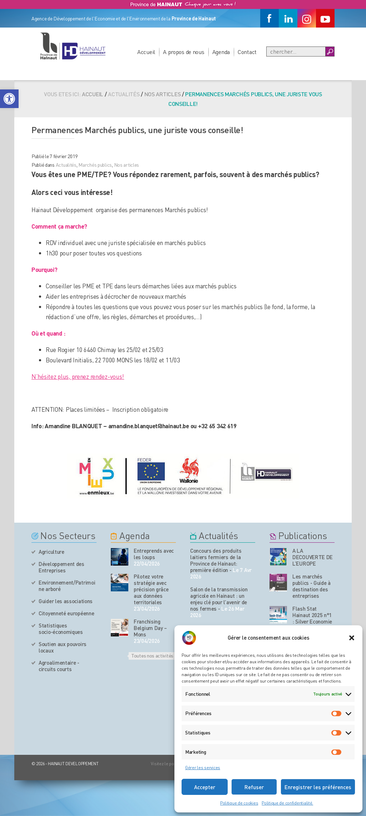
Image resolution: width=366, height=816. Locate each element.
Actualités (66, 164)
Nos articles (162, 94)
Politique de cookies (239, 803)
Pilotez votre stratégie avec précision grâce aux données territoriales (151, 589)
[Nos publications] (278, 557)
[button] (9, 98)
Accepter (204, 787)
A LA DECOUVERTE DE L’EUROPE (312, 557)
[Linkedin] (288, 18)
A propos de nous (183, 51)
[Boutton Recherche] (329, 51)
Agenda (221, 51)
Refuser (254, 787)
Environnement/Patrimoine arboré (67, 585)
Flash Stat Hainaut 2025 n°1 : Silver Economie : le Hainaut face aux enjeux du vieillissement (312, 624)
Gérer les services (202, 767)
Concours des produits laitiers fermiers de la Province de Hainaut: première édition (216, 560)
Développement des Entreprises (61, 567)
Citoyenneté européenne (66, 613)
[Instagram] (306, 18)
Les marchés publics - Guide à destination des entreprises (311, 586)
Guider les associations (66, 601)
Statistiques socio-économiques (61, 628)
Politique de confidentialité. (287, 803)
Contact (247, 51)
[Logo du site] (72, 46)
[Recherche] (296, 51)
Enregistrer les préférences (318, 787)
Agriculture (51, 551)
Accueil (146, 51)
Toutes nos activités (152, 655)
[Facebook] (269, 18)
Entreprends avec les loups (154, 553)
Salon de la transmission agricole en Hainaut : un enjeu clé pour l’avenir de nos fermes (219, 599)
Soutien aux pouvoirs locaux (62, 647)
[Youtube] (325, 18)
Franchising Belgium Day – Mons (150, 627)
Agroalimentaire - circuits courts (59, 666)
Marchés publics (95, 164)
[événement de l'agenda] (119, 557)
